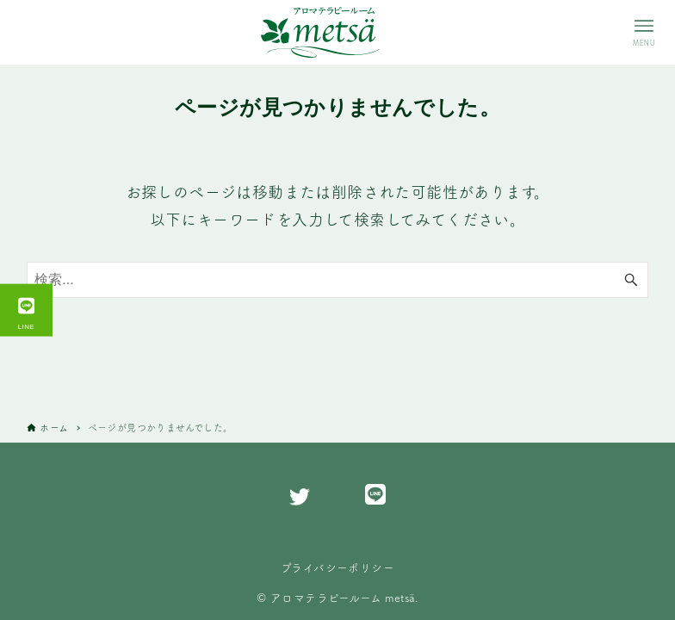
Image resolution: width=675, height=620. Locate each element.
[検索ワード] (337, 280)
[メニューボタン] (644, 33)
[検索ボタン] (631, 280)
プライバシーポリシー (337, 567)
